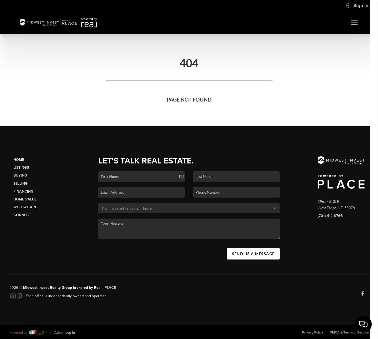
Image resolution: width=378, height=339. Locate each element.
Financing (23, 191)
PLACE (110, 289)
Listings (21, 167)
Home (18, 159)
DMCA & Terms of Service (349, 332)
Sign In (357, 5)
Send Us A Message (253, 254)
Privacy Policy (312, 332)
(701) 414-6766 (330, 216)
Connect (22, 215)
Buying (20, 175)
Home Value (25, 199)
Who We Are (25, 207)
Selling (20, 183)
